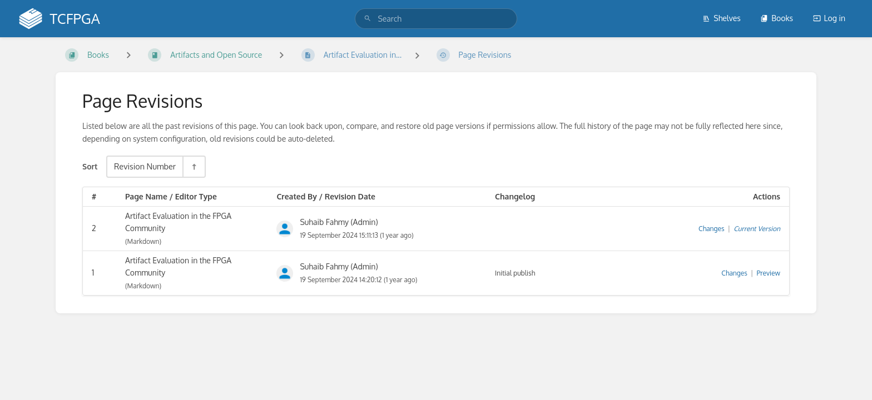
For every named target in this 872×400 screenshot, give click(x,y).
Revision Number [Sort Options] (145, 166)
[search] (436, 18)
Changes (711, 228)
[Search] (367, 18)
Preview (768, 273)
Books (776, 18)
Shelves (721, 18)
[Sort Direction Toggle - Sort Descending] (193, 166)
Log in (829, 18)
